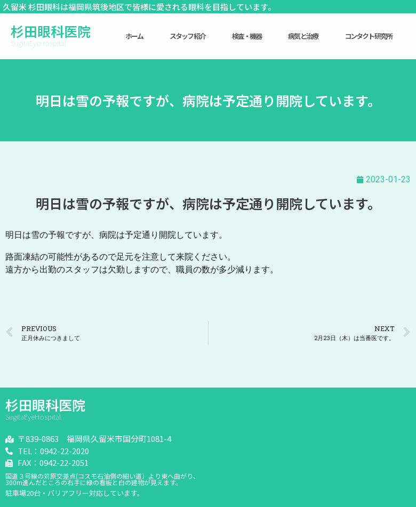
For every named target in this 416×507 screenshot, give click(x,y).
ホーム (134, 36)
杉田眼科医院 (51, 31)
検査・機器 (247, 36)
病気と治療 (303, 36)
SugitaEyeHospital (38, 43)
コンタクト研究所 (369, 36)
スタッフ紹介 (187, 36)
